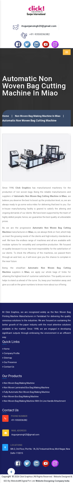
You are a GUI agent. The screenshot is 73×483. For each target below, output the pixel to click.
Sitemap (7, 358)
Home (5, 116)
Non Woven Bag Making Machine (18, 383)
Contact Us (8, 367)
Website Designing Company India (52, 481)
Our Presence (9, 362)
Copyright (6, 476)
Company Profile (11, 353)
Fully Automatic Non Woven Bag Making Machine (26, 392)
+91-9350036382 (39, 34)
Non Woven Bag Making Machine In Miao (37, 116)
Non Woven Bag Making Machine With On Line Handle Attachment (34, 401)
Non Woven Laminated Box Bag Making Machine (25, 387)
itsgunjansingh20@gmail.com (38, 26)
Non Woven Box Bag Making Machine (20, 396)
